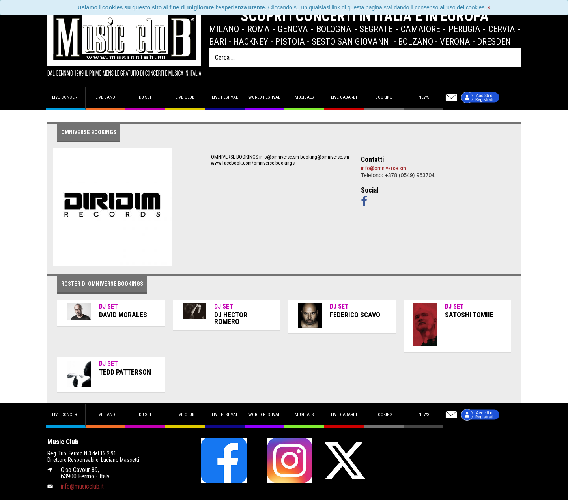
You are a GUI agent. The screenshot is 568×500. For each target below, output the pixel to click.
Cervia (501, 29)
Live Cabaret (344, 97)
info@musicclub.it (82, 486)
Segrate (375, 29)
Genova (293, 29)
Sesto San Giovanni (351, 41)
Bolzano (415, 41)
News (424, 97)
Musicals (304, 97)
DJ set (145, 97)
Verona (455, 41)
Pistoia (290, 41)
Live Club (185, 97)
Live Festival (225, 97)
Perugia (464, 29)
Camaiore (420, 29)
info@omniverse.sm (383, 168)
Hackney (250, 41)
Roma (258, 29)
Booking (384, 97)
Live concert (65, 97)
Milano (224, 29)
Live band (105, 97)
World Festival (264, 97)
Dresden (494, 41)
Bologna (333, 29)
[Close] (489, 7)
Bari (217, 41)
